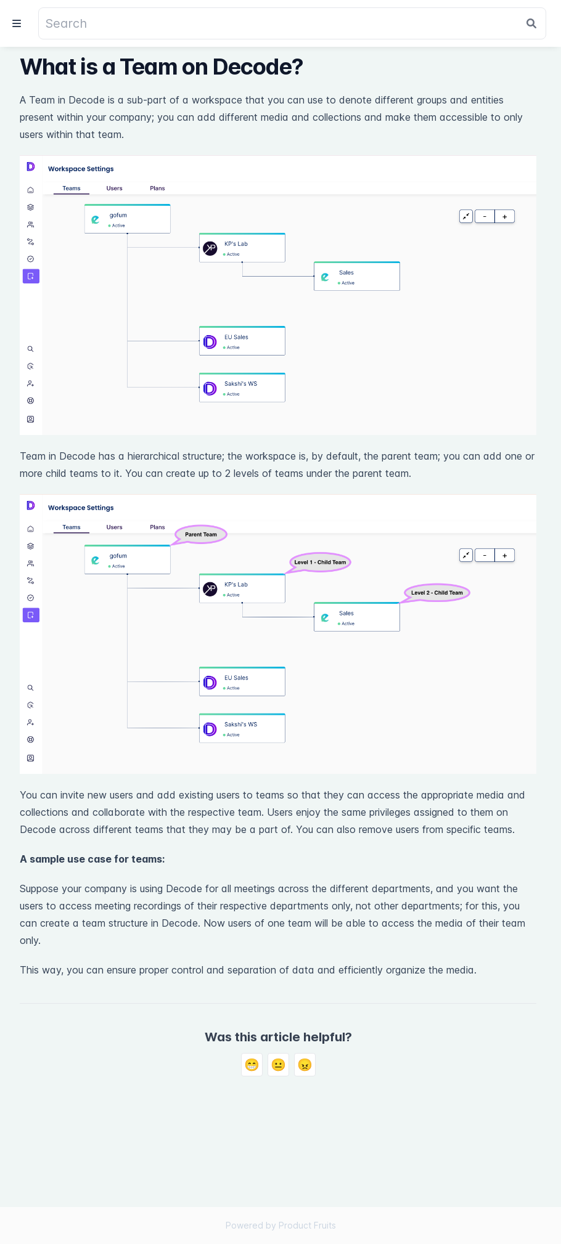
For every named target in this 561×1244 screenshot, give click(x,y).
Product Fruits (307, 1225)
